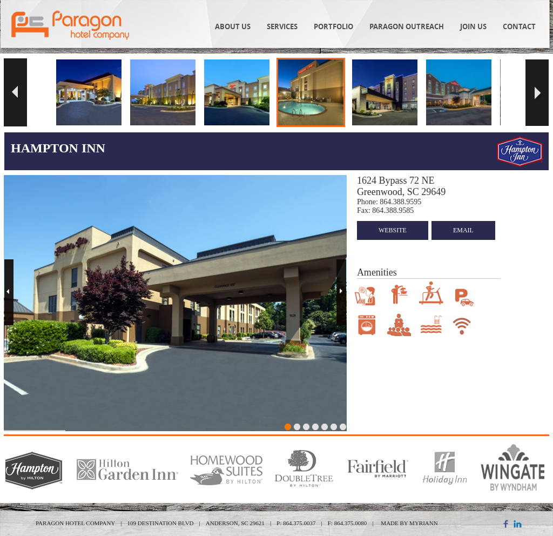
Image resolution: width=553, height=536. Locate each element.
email (463, 230)
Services (282, 26)
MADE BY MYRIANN (409, 523)
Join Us (473, 26)
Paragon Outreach (406, 26)
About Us (233, 26)
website (393, 230)
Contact (519, 26)
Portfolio (333, 26)
